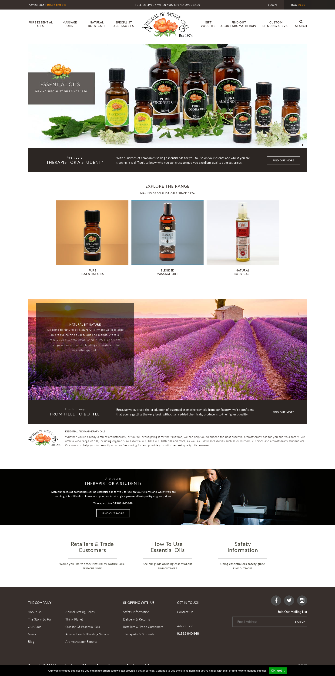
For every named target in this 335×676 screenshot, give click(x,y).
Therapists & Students (138, 634)
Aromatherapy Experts (81, 641)
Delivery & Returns (136, 619)
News (32, 634)
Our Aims (34, 626)
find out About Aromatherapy (239, 24)
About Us (34, 612)
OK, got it (278, 670)
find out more (92, 568)
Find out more (283, 160)
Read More (204, 445)
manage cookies (257, 670)
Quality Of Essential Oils (82, 626)
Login (272, 5)
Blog (31, 641)
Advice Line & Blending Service (87, 634)
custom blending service (276, 24)
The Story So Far (39, 619)
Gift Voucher (208, 24)
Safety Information (136, 612)
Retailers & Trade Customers (143, 626)
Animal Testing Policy (80, 612)
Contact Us (185, 612)
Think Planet (74, 619)
